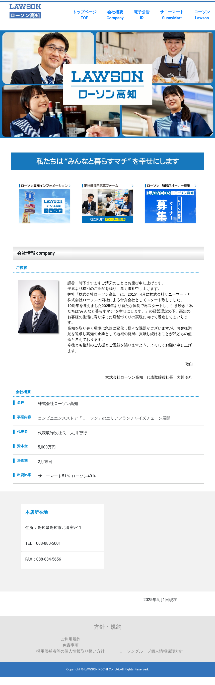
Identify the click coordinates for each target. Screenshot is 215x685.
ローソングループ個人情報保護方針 (151, 651)
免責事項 (70, 645)
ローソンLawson (202, 15)
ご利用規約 (70, 639)
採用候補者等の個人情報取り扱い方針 (70, 651)
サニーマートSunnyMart (172, 15)
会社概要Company (115, 15)
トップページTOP (85, 15)
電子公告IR (142, 15)
